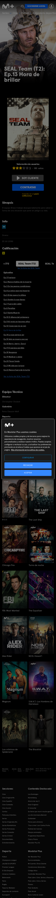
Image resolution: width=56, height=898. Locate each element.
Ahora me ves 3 (33, 801)
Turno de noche (36, 565)
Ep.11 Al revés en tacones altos (17, 321)
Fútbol (25, 12)
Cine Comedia (7, 805)
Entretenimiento (8, 843)
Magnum (6, 701)
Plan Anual (32, 891)
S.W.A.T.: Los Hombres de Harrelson (41, 702)
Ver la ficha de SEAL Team (29, 268)
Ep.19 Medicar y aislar (13, 357)
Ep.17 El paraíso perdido (14, 348)
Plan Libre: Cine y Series (37, 881)
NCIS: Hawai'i (35, 656)
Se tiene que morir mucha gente (40, 812)
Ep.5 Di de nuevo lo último (15, 295)
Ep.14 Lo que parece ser (14, 335)
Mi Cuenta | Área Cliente (37, 864)
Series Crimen (7, 836)
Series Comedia (8, 832)
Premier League (8, 867)
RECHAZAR (28, 465)
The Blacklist (35, 749)
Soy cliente (28, 178)
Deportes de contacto (10, 891)
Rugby (4, 884)
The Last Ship (35, 520)
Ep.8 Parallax (9, 308)
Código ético (32, 871)
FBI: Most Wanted (10, 610)
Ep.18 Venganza (10, 352)
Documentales (7, 839)
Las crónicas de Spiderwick (10, 750)
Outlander (32, 818)
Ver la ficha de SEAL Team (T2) (17, 376)
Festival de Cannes (35, 829)
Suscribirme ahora (36, 6)
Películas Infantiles (9, 815)
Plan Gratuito (33, 888)
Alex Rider (7, 656)
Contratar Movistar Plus (37, 874)
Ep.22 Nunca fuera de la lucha (17, 370)
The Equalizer (35, 610)
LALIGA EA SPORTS (9, 864)
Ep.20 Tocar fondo (12, 361)
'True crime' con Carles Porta (39, 825)
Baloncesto (6, 877)
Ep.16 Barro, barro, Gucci (15, 343)
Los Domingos (33, 794)
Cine (15, 12)
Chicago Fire (8, 565)
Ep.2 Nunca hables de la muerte (17, 282)
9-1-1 (4, 520)
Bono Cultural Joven (35, 895)
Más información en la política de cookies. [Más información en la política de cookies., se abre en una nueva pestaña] (28, 450)
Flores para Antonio (35, 822)
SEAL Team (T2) (27, 263)
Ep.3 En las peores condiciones (17, 286)
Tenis (4, 881)
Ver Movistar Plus (34, 857)
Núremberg (32, 798)
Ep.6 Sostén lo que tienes (14, 299)
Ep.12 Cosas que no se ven (15, 326)
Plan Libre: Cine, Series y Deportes (41, 877)
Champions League (9, 860)
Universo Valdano (8, 874)
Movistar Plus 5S (34, 843)
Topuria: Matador (8, 888)
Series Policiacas (8, 829)
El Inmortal (32, 808)
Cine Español (7, 801)
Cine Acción (6, 808)
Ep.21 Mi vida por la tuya (14, 365)
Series (5, 12)
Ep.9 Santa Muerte (12, 313)
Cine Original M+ (8, 798)
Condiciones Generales (36, 867)
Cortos (4, 812)
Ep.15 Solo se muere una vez (16, 339)
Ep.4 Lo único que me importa (17, 291)
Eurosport (6, 895)
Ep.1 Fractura (9, 277)
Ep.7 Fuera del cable (13, 304)
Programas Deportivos (36, 836)
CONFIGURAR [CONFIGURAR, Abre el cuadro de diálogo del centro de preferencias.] (28, 458)
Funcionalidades (34, 860)
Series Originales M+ (9, 822)
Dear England (33, 805)
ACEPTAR (28, 473)
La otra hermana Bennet (37, 815)
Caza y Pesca (33, 839)
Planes (30, 884)
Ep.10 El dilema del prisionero (16, 317)
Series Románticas (9, 825)
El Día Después (7, 871)
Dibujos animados (34, 832)
